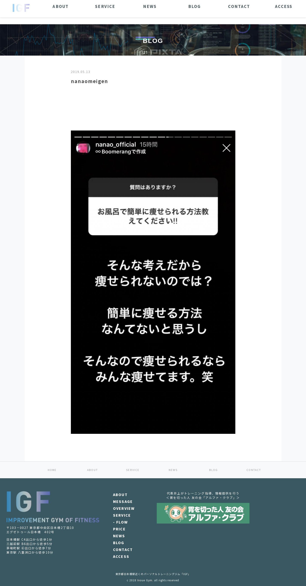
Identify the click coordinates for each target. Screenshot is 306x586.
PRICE (119, 528)
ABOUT (92, 470)
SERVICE (132, 470)
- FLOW (120, 522)
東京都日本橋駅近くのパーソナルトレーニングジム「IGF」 (153, 574)
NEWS (173, 470)
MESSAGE (123, 501)
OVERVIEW (124, 508)
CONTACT (253, 470)
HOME (52, 470)
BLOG (213, 470)
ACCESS (121, 556)
